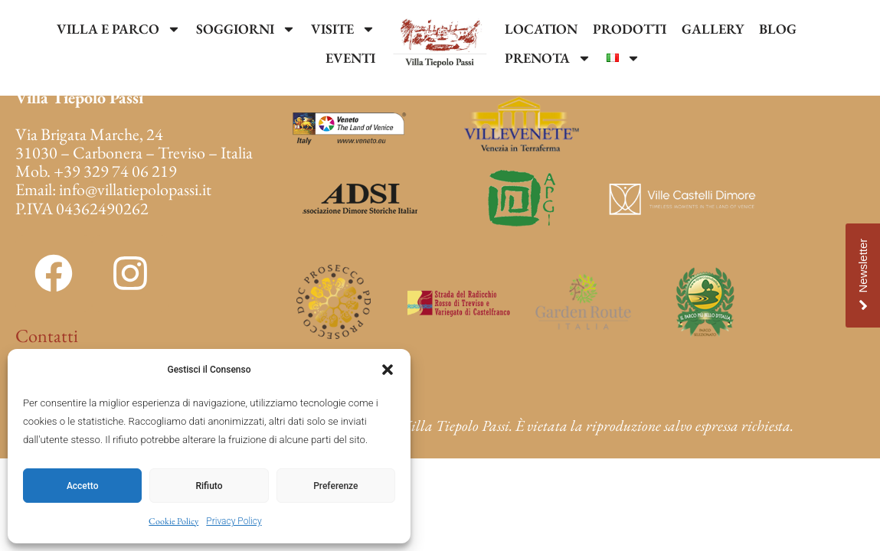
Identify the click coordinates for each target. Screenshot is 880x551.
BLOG (778, 28)
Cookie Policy (173, 521)
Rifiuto (209, 486)
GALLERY (713, 28)
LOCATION (541, 28)
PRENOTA (548, 58)
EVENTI (350, 58)
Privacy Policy (233, 521)
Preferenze (335, 486)
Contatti (46, 335)
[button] (387, 369)
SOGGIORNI (246, 29)
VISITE (343, 29)
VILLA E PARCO (119, 29)
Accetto (83, 486)
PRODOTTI (629, 28)
